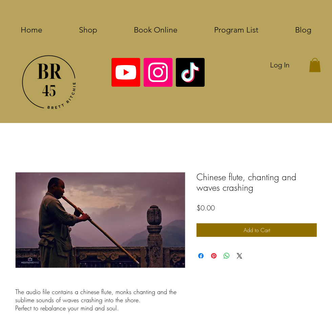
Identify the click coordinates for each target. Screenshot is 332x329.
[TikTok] (190, 72)
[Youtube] (125, 72)
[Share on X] (239, 256)
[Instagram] (158, 72)
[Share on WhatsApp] (227, 256)
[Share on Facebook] (201, 256)
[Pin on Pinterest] (214, 256)
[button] (315, 65)
